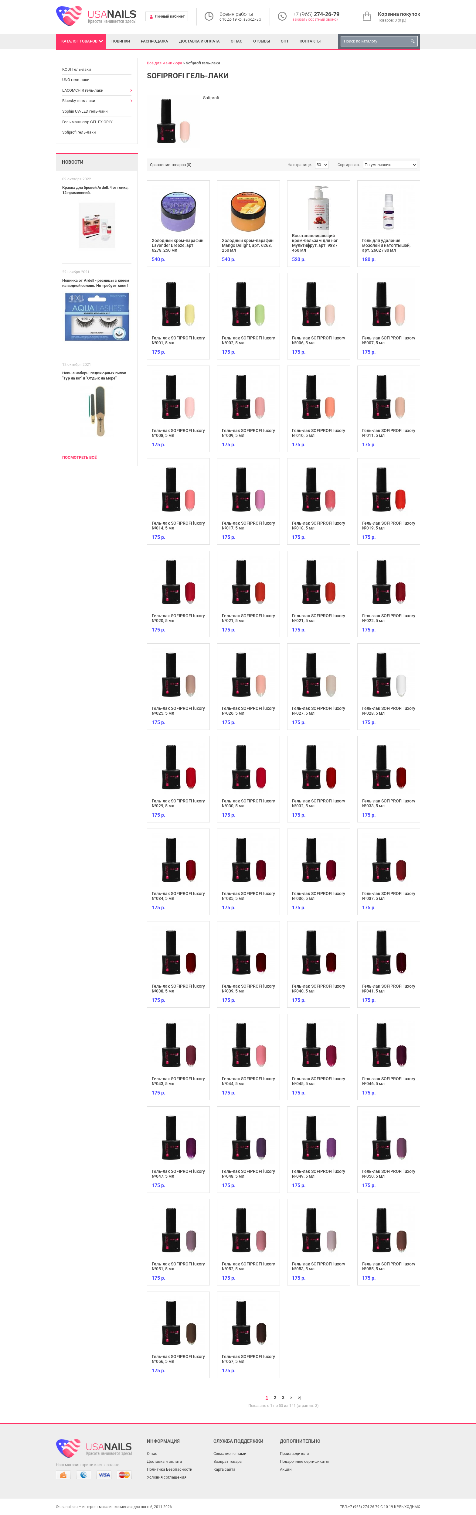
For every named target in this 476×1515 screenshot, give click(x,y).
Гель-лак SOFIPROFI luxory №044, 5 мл (248, 1081)
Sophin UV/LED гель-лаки (85, 111)
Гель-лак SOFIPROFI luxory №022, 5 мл (388, 618)
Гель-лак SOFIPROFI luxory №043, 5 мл (178, 1081)
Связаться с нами (229, 1453)
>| (299, 1397)
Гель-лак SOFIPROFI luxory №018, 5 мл (318, 525)
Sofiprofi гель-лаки (79, 132)
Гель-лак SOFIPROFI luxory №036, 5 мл (318, 896)
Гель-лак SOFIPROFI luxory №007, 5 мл (388, 340)
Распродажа (154, 41)
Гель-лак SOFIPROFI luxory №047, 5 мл (178, 1174)
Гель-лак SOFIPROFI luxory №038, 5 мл (178, 988)
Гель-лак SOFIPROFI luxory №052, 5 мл (248, 1266)
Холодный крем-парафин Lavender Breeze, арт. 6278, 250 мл (177, 245)
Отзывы (261, 41)
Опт (285, 41)
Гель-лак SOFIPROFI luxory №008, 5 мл (178, 433)
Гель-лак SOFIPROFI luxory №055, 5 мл (388, 1266)
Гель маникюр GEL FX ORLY (87, 122)
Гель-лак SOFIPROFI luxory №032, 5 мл (318, 803)
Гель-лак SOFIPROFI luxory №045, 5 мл (318, 1081)
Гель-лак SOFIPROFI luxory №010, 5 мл (318, 433)
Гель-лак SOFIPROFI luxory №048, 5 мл (248, 1174)
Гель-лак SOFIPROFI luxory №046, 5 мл (388, 1081)
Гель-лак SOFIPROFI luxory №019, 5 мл (388, 525)
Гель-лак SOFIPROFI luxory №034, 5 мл (178, 896)
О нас (236, 41)
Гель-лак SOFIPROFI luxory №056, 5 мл (178, 1359)
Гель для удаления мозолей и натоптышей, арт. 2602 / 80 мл (386, 245)
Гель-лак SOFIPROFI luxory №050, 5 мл (388, 1174)
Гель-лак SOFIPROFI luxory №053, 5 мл (318, 1266)
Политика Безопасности (169, 1469)
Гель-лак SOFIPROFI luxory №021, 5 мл (248, 618)
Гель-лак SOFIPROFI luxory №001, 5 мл (178, 340)
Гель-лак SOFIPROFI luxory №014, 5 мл (178, 525)
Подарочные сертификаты (304, 1461)
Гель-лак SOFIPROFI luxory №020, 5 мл (178, 618)
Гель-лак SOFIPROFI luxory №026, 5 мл (248, 711)
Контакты (310, 41)
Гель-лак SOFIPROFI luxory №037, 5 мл (388, 896)
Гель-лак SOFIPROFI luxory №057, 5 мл (248, 1359)
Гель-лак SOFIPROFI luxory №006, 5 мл (318, 340)
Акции (286, 1469)
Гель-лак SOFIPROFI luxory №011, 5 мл (388, 433)
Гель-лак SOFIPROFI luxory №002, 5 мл (248, 340)
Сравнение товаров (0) (171, 164)
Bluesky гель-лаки (78, 100)
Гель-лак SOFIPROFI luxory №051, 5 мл (178, 1266)
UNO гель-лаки (76, 79)
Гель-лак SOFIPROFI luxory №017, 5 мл (248, 525)
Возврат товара (227, 1461)
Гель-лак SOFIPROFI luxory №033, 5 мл (388, 803)
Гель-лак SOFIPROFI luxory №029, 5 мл (178, 803)
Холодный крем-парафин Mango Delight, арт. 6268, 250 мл (248, 245)
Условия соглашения (166, 1477)
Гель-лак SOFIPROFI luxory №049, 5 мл (318, 1174)
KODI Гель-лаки (76, 69)
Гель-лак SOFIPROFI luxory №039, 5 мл (248, 988)
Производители (294, 1453)
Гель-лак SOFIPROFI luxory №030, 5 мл (248, 803)
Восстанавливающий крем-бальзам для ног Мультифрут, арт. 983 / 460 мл (315, 243)
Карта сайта (224, 1469)
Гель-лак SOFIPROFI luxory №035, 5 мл (248, 896)
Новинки (120, 41)
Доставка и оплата (199, 41)
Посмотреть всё (79, 457)
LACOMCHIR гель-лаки (83, 90)
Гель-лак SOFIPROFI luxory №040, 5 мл (318, 988)
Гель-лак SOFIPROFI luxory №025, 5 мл (178, 711)
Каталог (79, 41)
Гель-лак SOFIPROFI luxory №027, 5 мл (318, 711)
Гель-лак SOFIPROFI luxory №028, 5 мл (388, 711)
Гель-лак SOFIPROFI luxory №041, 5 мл (388, 988)
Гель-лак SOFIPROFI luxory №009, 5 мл (248, 433)
